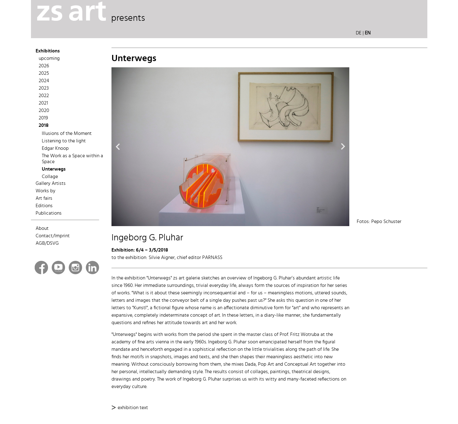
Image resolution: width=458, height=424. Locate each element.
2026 (44, 66)
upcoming (49, 59)
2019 (43, 118)
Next (343, 146)
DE (358, 33)
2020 (44, 111)
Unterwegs (54, 169)
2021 (43, 103)
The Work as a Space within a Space (72, 159)
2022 (44, 96)
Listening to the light (64, 141)
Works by (45, 191)
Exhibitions (48, 51)
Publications (49, 213)
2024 (44, 81)
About (42, 229)
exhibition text (133, 408)
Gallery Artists (51, 184)
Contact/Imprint (53, 236)
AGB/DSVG (47, 243)
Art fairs (44, 198)
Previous (117, 146)
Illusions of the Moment (67, 134)
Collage (50, 177)
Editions (44, 206)
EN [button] (368, 33)
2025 (44, 73)
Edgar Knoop (55, 149)
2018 (44, 126)
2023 (44, 88)
